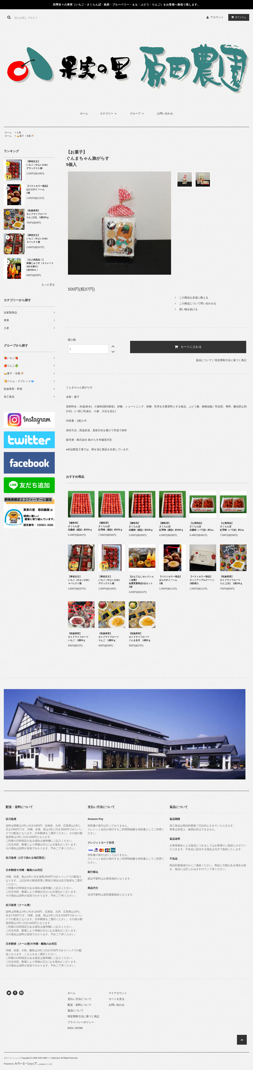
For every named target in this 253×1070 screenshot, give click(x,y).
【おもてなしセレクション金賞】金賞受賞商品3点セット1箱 (141, 581)
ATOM (79, 1028)
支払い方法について (79, 998)
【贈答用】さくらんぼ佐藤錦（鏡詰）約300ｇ (141, 526)
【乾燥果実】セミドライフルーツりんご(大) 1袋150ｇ (37, 214)
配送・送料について (79, 1004)
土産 (19, 132)
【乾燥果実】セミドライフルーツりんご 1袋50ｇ (108, 637)
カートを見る (116, 998)
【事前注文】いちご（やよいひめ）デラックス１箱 (37, 165)
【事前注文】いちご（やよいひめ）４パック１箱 (37, 238)
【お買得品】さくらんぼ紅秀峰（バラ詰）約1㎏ (232, 526)
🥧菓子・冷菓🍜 (25, 136)
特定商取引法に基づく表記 (230, 360)
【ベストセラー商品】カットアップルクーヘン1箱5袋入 (202, 580)
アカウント (217, 17)
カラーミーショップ (12, 1058)
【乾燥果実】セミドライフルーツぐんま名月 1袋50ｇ (140, 637)
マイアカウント (118, 993)
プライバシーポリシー (81, 1022)
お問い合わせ (165, 113)
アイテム (238, 17)
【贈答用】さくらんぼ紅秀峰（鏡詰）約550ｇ (110, 526)
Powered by (28, 1064)
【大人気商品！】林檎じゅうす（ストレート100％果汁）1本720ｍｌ (40, 264)
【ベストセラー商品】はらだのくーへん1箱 (37, 189)
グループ (137, 113)
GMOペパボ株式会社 (51, 1058)
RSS (70, 1028)
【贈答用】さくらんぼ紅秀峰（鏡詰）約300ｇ (171, 526)
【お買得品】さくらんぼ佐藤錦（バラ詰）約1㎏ (202, 526)
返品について (204, 360)
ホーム (84, 113)
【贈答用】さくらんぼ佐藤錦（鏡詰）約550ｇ (80, 526)
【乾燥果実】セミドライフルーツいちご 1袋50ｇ (78, 637)
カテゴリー (109, 113)
